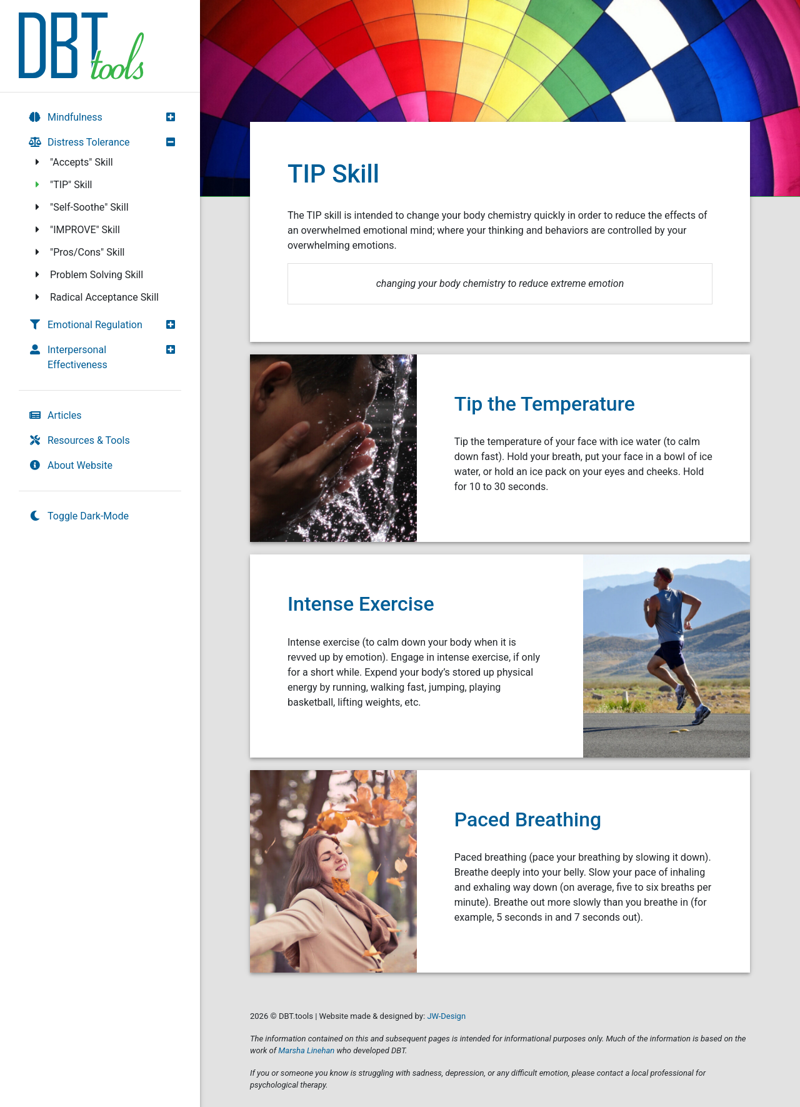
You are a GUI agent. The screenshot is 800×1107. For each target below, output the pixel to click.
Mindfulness (65, 117)
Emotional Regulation (85, 325)
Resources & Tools (79, 440)
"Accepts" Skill (72, 162)
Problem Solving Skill (87, 275)
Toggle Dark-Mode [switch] (79, 516)
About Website (70, 465)
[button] (173, 117)
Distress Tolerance (79, 142)
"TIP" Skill (61, 185)
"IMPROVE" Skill (75, 230)
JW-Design (446, 1016)
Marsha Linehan (306, 1050)
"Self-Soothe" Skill (80, 207)
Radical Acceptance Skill (95, 297)
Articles (55, 415)
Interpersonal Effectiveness (68, 357)
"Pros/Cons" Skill (77, 252)
